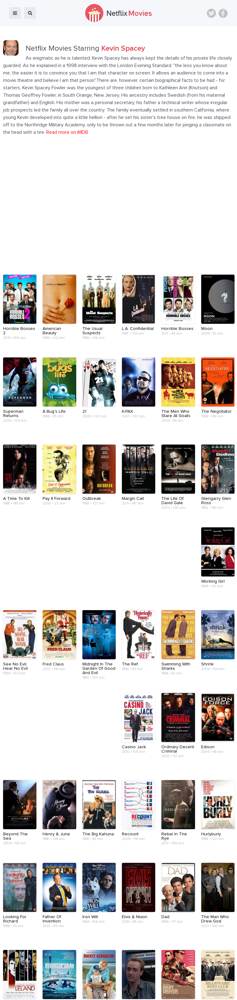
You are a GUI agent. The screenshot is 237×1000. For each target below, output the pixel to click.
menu (15, 13)
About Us (101, 979)
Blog (56, 979)
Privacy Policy (192, 979)
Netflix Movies (23, 991)
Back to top (216, 961)
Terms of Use (158, 979)
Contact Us (127, 979)
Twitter (211, 13)
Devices (77, 979)
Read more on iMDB (67, 132)
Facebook (223, 13)
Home (39, 979)
